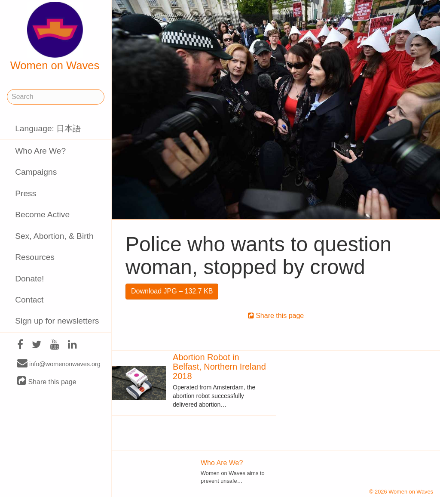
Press (25, 193)
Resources (35, 257)
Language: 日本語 (48, 128)
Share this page (46, 381)
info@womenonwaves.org (59, 363)
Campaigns (36, 171)
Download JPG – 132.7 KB (172, 291)
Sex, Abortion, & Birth (54, 236)
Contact (29, 299)
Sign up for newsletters (57, 320)
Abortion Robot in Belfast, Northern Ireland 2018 (219, 366)
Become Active (42, 214)
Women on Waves (55, 36)
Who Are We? (40, 150)
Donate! (29, 278)
